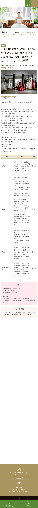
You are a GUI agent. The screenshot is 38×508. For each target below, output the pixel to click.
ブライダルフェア (14, 32)
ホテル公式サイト (16, 478)
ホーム (5, 32)
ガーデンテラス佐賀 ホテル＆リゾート (7, 3)
